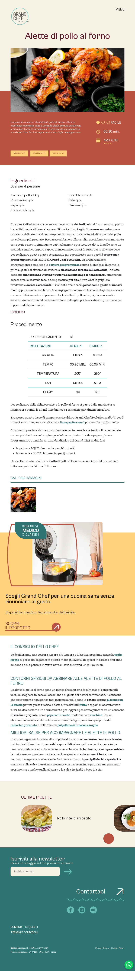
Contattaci (100, 891)
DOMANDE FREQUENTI (24, 927)
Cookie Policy (117, 948)
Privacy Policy (102, 948)
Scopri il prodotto (17, 625)
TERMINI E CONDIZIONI (24, 932)
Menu (119, 9)
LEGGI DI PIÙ (18, 312)
